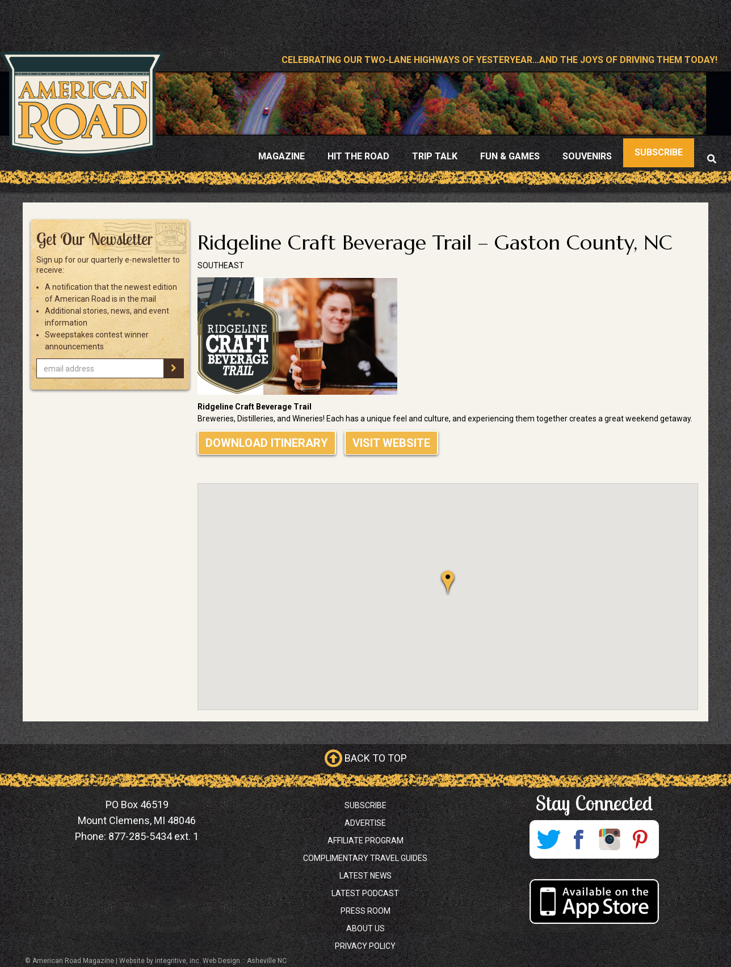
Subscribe (365, 805)
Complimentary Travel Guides (365, 858)
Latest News (365, 875)
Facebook (579, 839)
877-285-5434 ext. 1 (153, 836)
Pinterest (640, 839)
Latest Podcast (365, 893)
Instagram (609, 839)
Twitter (548, 839)
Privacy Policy (365, 946)
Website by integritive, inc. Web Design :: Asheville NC (203, 961)
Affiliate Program (365, 840)
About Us (365, 928)
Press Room (365, 910)
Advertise (365, 822)
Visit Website (391, 443)
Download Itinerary (266, 443)
